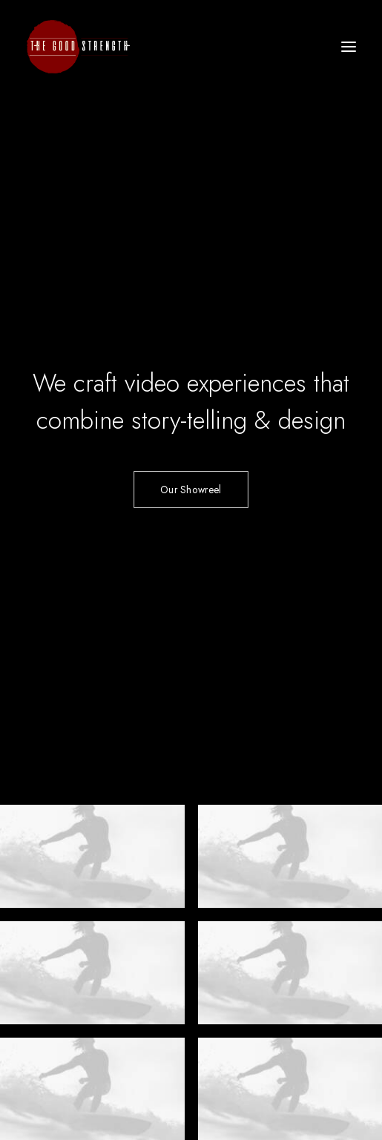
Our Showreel (190, 251)
